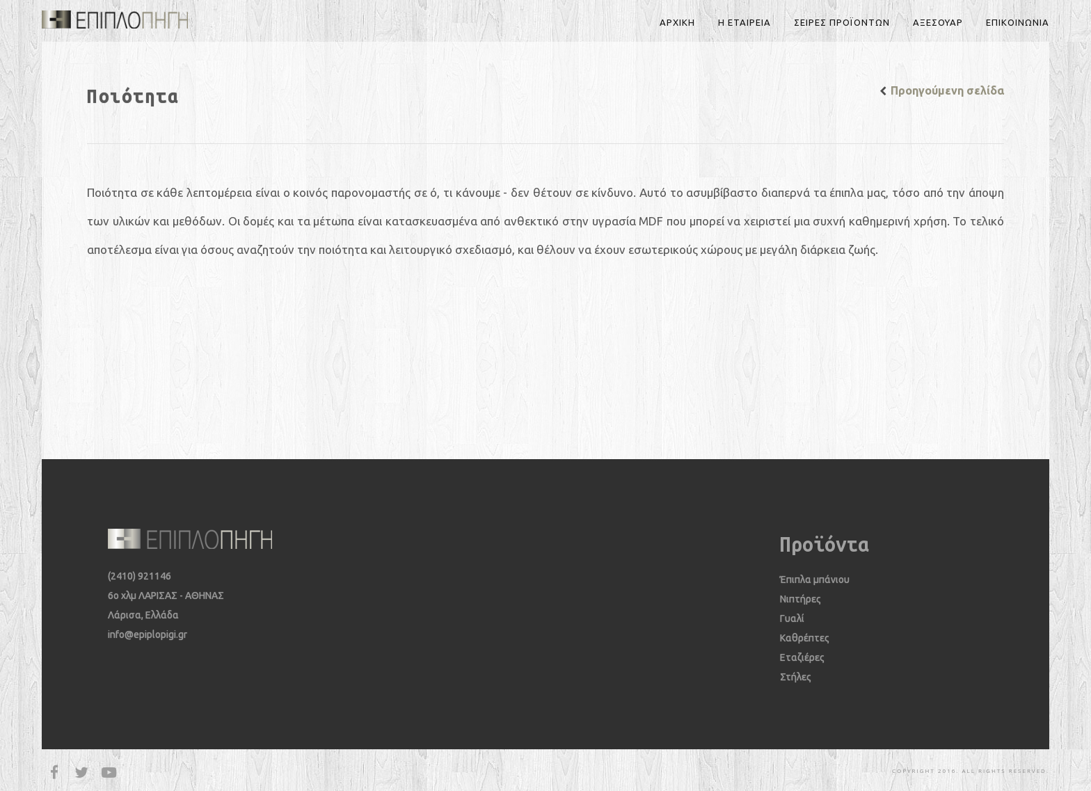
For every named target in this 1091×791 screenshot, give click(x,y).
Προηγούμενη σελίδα (947, 90)
